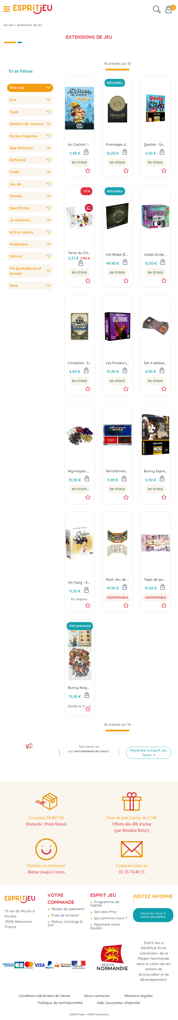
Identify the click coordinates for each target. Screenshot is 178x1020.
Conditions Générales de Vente (44, 995)
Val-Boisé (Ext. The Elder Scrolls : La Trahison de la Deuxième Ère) (117, 254)
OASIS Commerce (97, 1014)
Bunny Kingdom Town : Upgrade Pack (79, 687)
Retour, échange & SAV (65, 923)
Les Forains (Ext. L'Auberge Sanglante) (117, 363)
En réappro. (79, 599)
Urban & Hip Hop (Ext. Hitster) (155, 254)
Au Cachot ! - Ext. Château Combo (79, 144)
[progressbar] (117, 70)
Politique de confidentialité (60, 1003)
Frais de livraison (65, 915)
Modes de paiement (67, 909)
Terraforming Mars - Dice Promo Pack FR (117, 471)
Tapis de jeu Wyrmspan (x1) (155, 579)
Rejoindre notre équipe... (105, 926)
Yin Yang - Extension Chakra (79, 582)
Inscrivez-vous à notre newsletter (153, 915)
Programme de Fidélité (104, 904)
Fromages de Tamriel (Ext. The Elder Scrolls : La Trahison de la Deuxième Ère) (117, 144)
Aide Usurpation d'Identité (118, 1003)
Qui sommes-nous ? (110, 918)
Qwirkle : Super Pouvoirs (155, 144)
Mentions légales (138, 995)
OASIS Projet (77, 1014)
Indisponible (117, 597)
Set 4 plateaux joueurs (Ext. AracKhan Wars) (155, 363)
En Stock (79, 162)
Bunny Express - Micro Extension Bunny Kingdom (155, 471)
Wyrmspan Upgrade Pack (79, 471)
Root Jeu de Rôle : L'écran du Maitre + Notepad (117, 579)
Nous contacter (97, 995)
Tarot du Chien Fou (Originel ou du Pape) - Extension (79, 253)
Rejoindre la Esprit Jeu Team (148, 752)
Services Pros (105, 911)
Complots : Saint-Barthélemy (79, 363)
